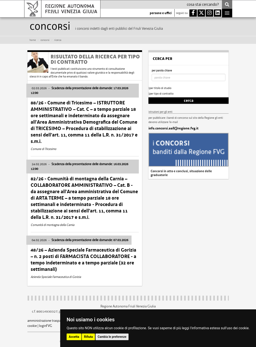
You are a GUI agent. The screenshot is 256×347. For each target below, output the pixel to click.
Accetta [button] (74, 336)
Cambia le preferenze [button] (112, 336)
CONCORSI (44, 40)
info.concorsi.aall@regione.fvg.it (173, 128)
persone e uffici (161, 13)
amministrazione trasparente (48, 320)
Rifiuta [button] (88, 336)
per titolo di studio (159, 88)
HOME (33, 40)
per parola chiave (162, 70)
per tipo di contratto (161, 93)
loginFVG (45, 325)
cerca (188, 100)
